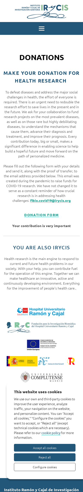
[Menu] (41, 28)
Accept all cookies (44, 448)
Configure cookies (45, 467)
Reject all (45, 457)
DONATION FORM (41, 215)
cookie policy (50, 433)
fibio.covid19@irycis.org (50, 200)
